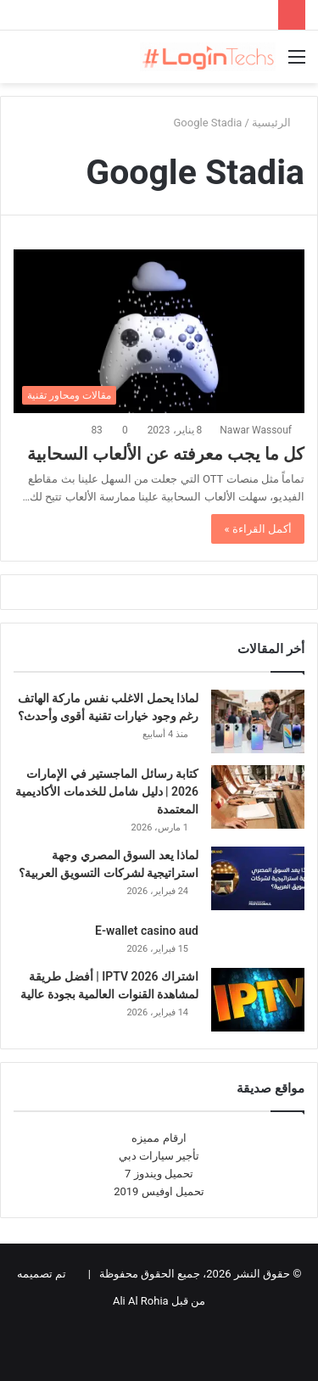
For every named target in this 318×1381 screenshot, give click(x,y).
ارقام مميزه (158, 1138)
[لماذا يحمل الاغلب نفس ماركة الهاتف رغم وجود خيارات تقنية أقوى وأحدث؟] (257, 721)
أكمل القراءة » (258, 529)
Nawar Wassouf (256, 430)
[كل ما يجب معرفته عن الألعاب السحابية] (159, 331)
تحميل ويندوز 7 (159, 1173)
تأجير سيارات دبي (159, 1155)
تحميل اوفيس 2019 (159, 1191)
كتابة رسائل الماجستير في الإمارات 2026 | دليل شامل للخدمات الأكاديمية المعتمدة (106, 791)
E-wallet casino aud (146, 930)
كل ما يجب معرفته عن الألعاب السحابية (165, 454)
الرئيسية (278, 122)
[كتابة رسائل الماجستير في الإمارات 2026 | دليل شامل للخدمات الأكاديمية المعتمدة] (257, 797)
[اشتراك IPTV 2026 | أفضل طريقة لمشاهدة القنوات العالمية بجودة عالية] (257, 1000)
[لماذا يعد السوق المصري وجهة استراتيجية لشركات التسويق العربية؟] (257, 878)
